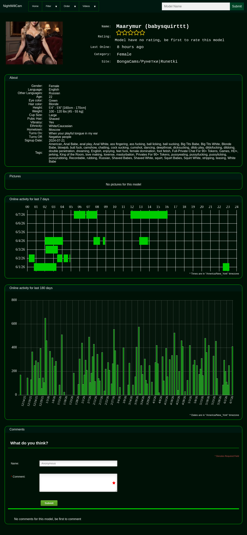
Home (35, 6)
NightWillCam (12, 6)
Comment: (18, 476)
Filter (48, 6)
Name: (15, 463)
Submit (49, 502)
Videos (86, 6)
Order (67, 6)
